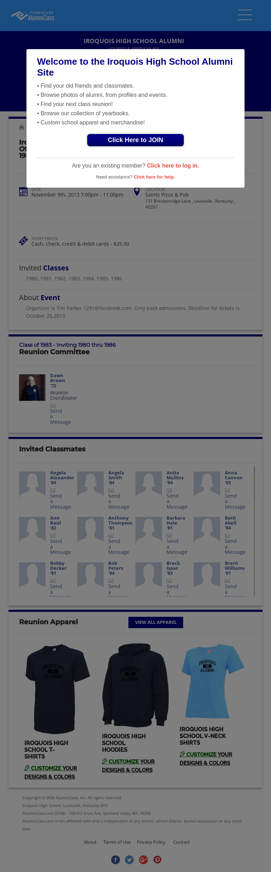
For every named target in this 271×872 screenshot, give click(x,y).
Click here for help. (154, 177)
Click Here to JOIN (135, 140)
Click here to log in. (173, 166)
